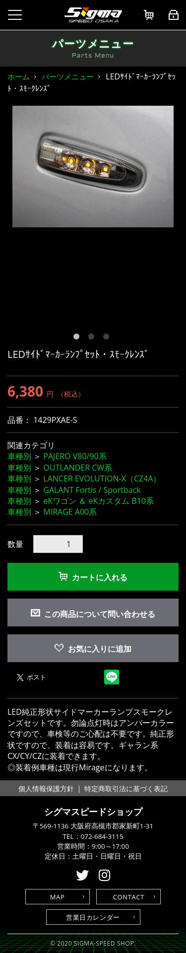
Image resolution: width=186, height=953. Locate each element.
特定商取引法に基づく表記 (126, 788)
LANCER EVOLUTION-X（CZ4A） (102, 478)
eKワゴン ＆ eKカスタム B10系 (98, 500)
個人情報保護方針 (46, 788)
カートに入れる (93, 577)
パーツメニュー (68, 76)
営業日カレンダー (93, 917)
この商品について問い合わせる (99, 614)
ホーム (18, 76)
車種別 (19, 456)
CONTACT (128, 896)
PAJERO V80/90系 (74, 456)
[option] (93, 167)
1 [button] (78, 338)
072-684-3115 (102, 836)
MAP (57, 896)
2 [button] (93, 338)
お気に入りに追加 (93, 648)
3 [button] (108, 338)
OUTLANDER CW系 (77, 467)
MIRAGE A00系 (70, 511)
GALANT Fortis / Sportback (91, 489)
